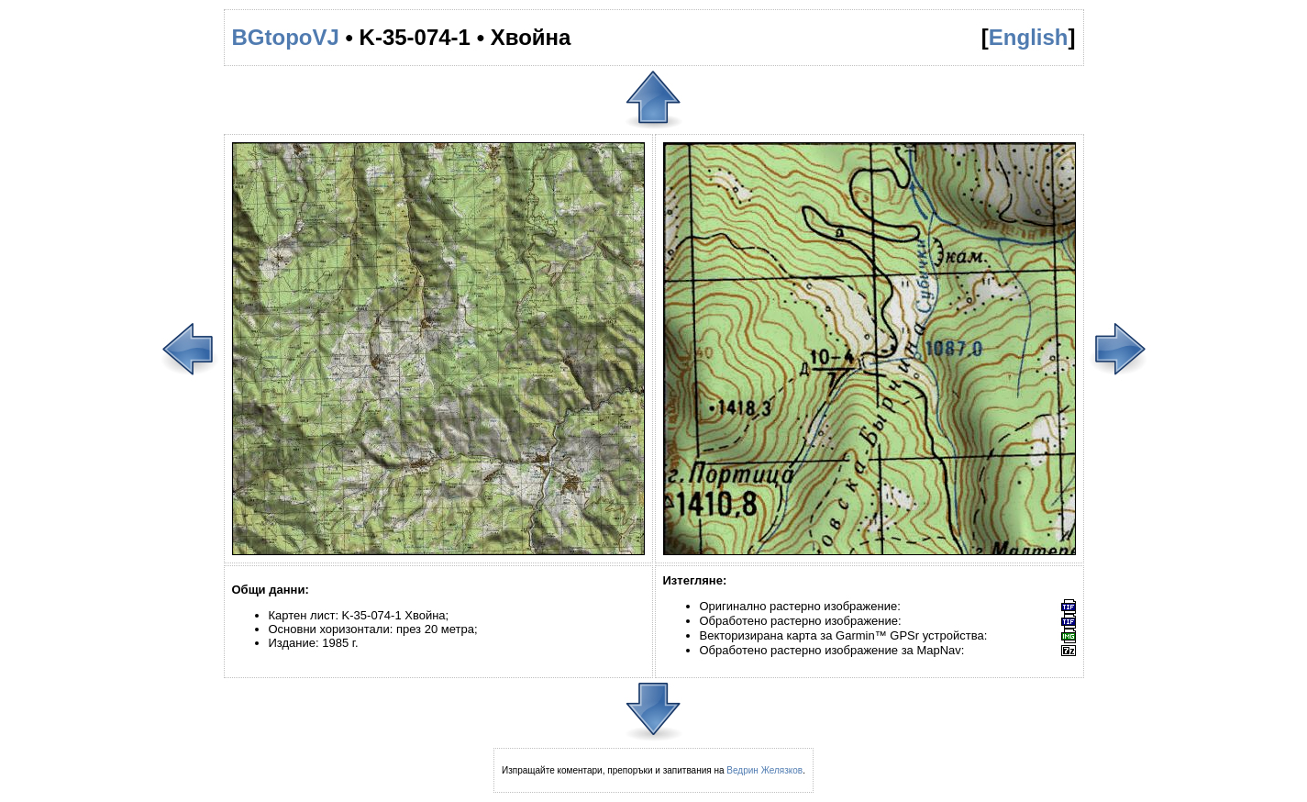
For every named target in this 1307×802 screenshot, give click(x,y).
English (1029, 37)
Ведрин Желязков (764, 770)
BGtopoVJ (285, 37)
